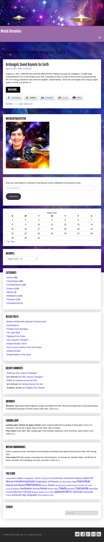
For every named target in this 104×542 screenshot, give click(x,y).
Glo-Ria (62, 482)
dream (86, 478)
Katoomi (75, 485)
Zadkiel (45, 495)
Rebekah (71, 489)
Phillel (20, 69)
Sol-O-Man (49, 492)
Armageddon (29, 478)
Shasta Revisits (13, 351)
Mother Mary (53, 489)
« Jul (7, 242)
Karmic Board (66, 485)
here (56, 409)
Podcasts (11, 299)
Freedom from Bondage (17, 329)
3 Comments (27, 69)
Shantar (35, 492)
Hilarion (44, 485)
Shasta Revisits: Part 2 (17, 343)
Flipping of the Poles (16, 336)
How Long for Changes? (17, 340)
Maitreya (16, 489)
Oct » (13, 242)
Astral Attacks (13, 325)
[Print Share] (77, 97)
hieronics (33, 485)
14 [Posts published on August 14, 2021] (91, 224)
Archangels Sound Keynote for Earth (27, 64)
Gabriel (26, 104)
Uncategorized (13, 303)
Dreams (10, 288)
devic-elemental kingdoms (70, 478)
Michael (36, 489)
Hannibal (83, 481)
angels (21, 104)
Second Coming (22, 491)
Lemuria (9, 489)
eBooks (10, 292)
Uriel (30, 104)
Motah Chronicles (11, 31)
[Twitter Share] (31, 97)
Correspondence (14, 285)
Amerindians (11, 478)
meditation (26, 488)
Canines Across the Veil (26, 380)
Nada (63, 488)
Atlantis (37, 478)
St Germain (76, 491)
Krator (81, 485)
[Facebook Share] (14, 97)
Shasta (41, 492)
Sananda (81, 488)
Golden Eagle (71, 482)
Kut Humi (88, 485)
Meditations (9, 104)
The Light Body (13, 332)
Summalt (88, 492)
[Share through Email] (63, 97)
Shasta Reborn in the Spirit (19, 354)
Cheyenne (45, 478)
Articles (10, 277)
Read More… (13, 89)
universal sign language (24, 495)
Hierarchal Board (15, 485)
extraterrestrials (24, 481)
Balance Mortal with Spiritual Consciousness (26, 321)
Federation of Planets (47, 481)
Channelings (12, 281)
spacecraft (61, 491)
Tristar (8, 495)
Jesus (51, 485)
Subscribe (13, 196)
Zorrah (50, 495)
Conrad (54, 478)
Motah (43, 488)
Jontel (57, 485)
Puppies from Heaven (35, 388)
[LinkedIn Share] (47, 97)
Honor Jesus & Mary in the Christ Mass (24, 347)
